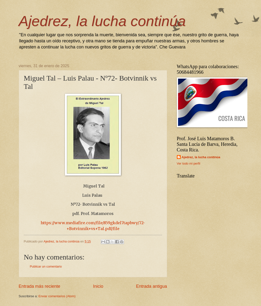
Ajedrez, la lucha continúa (102, 21)
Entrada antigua (151, 286)
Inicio (98, 286)
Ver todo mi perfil (188, 163)
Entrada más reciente (39, 286)
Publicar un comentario (46, 266)
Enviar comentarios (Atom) (56, 296)
